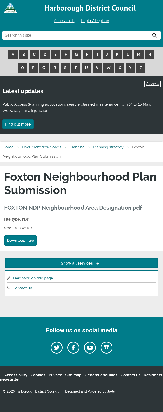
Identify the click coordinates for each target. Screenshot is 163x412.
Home (8, 147)
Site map (73, 375)
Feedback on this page (33, 278)
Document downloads (41, 147)
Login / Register (95, 21)
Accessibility (64, 21)
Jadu (111, 391)
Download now (20, 240)
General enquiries (101, 375)
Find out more (18, 124)
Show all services (81, 263)
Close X (152, 84)
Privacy (55, 375)
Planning (77, 147)
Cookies (38, 375)
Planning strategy (108, 147)
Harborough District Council (90, 8)
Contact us (22, 288)
